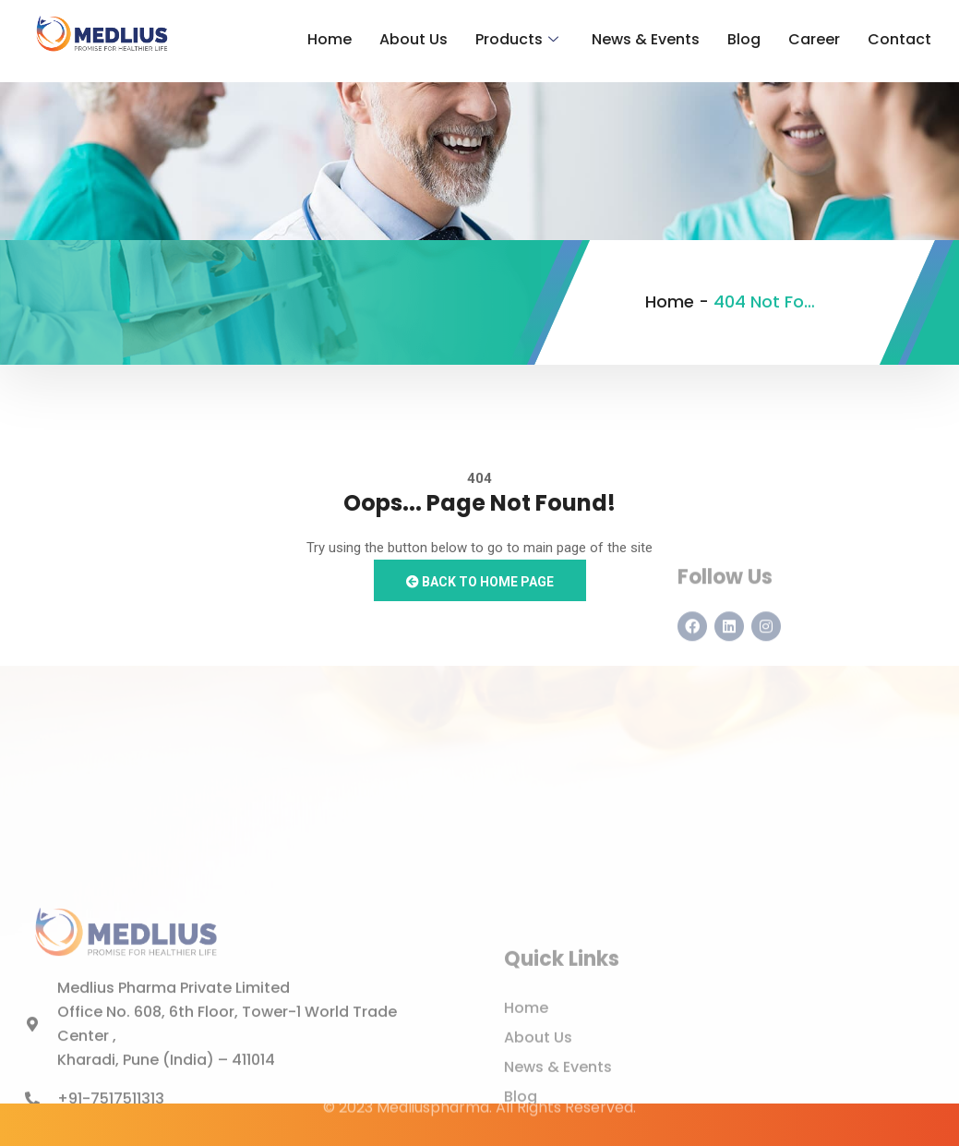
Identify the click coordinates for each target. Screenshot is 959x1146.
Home (329, 39)
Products (516, 40)
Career (814, 39)
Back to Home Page (480, 581)
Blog (744, 39)
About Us (413, 39)
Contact (899, 39)
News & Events (646, 39)
